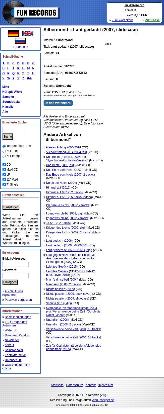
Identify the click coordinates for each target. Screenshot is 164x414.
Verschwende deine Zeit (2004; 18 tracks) (73, 337)
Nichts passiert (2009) (60, 289)
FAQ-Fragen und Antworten (14, 323)
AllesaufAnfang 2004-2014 (63, 147)
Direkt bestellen (13, 195)
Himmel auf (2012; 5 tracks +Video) (69, 197)
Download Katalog (17, 335)
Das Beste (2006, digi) (61, 165)
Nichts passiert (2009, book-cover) (69, 294)
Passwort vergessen (18, 300)
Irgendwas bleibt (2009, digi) (65, 213)
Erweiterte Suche (14, 122)
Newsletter (12, 340)
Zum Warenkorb (122, 20)
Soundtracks (11, 102)
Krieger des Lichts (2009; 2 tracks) (69, 232)
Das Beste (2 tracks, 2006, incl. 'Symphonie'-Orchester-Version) (67, 158)
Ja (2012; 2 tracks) (58, 223)
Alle (5, 111)
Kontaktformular (15, 355)
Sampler (8, 97)
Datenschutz (13, 360)
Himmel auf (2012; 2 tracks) (64, 192)
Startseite (21, 47)
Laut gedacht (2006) (59, 240)
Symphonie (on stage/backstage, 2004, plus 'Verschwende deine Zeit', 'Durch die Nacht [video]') (73, 311)
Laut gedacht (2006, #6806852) (67, 245)
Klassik (7, 106)
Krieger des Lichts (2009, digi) (66, 227)
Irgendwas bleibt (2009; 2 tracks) (67, 218)
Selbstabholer (14, 350)
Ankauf (9, 345)
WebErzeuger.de (103, 400)
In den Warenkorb (58, 103)
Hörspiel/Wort (12, 92)
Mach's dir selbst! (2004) (62, 279)
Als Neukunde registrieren (12, 293)
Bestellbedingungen (18, 317)
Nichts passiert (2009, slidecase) (67, 298)
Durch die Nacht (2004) (61, 183)
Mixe (5, 87)
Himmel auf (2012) (58, 187)
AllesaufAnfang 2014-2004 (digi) (67, 152)
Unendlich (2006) (57, 319)
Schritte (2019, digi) (59, 303)
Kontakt (91, 385)
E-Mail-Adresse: (13, 258)
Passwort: (9, 270)
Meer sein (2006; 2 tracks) (63, 284)
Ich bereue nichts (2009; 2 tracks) (68, 205)
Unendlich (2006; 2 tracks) (63, 324)
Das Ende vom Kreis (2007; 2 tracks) (70, 174)
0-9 (28, 78)
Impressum (105, 385)
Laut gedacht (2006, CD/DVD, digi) (69, 250)
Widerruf (10, 330)
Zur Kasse (152, 20)
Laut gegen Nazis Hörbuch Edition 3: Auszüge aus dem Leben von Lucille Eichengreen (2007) (70, 258)
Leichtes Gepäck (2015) (62, 266)
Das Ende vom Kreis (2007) (64, 170)
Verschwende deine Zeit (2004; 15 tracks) (73, 329)
